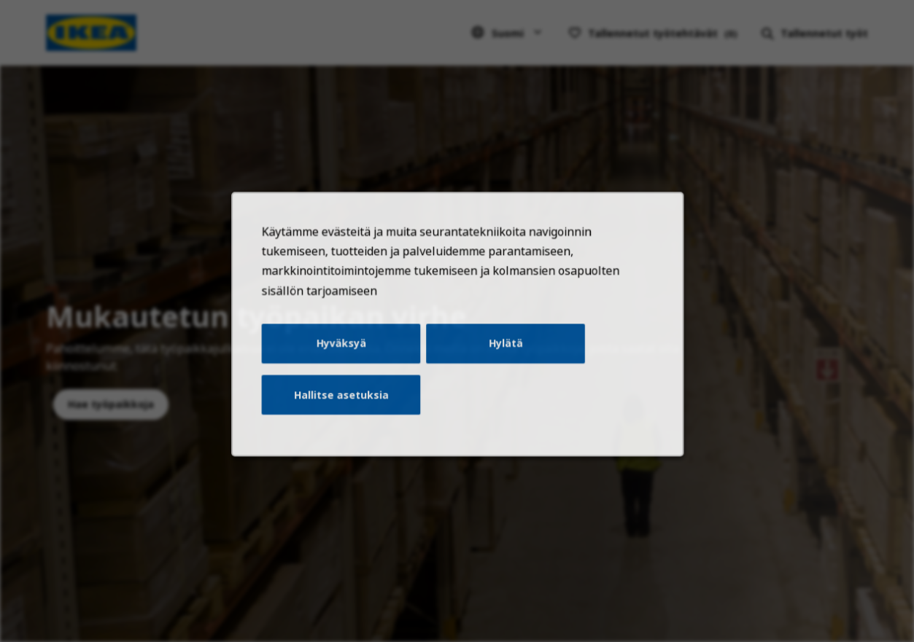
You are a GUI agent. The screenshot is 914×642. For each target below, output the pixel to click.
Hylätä (501, 360)
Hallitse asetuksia (348, 407)
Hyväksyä (348, 360)
